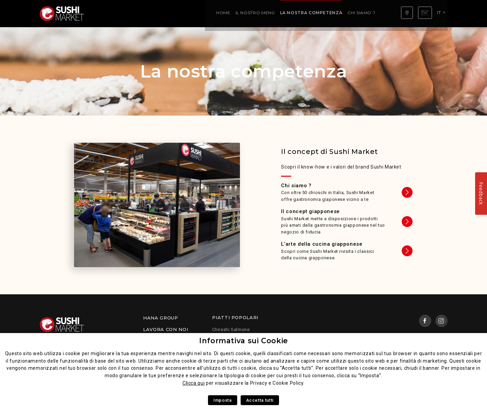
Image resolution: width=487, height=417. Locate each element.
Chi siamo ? (243, 13)
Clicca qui (193, 383)
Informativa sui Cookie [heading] (243, 340)
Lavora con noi (165, 329)
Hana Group (160, 317)
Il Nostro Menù (136, 13)
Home (105, 13)
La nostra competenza (192, 13)
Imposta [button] (222, 400)
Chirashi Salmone (230, 329)
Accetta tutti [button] (260, 400)
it (441, 13)
